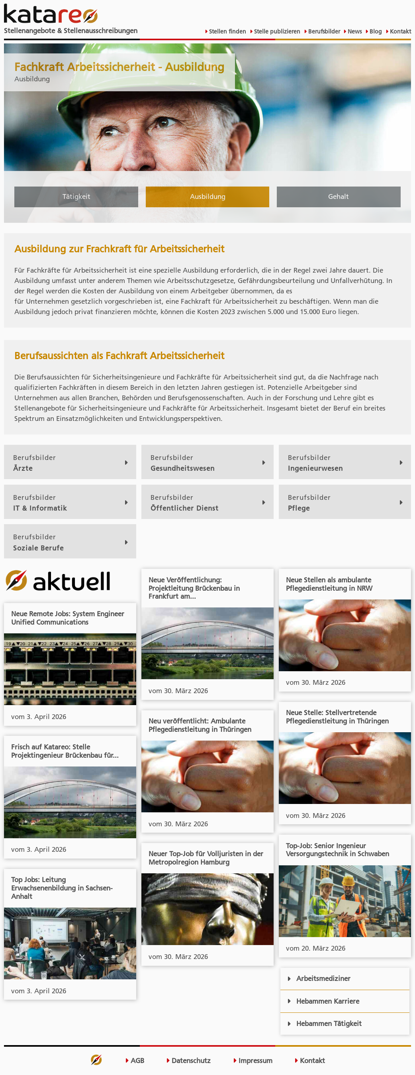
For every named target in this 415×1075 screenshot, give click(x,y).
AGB (134, 1061)
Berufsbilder (323, 31)
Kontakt (399, 31)
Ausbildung (207, 196)
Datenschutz (188, 1061)
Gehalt (338, 196)
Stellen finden (227, 31)
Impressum (252, 1061)
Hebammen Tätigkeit (324, 1024)
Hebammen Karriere (323, 1001)
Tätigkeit (76, 196)
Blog (375, 31)
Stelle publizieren (276, 31)
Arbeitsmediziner (318, 979)
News (354, 31)
